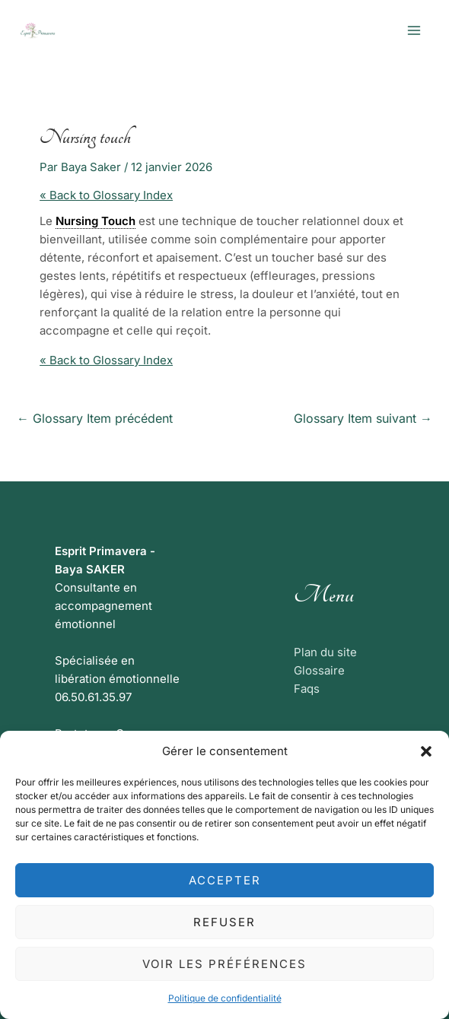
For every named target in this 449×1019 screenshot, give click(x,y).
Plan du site (325, 652)
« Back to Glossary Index (106, 195)
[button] (426, 751)
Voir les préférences (224, 964)
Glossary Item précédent (95, 418)
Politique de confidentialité (225, 998)
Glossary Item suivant (363, 418)
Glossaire (319, 670)
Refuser (224, 922)
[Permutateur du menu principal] (414, 30)
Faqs (307, 688)
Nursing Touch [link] (95, 221)
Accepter (225, 880)
